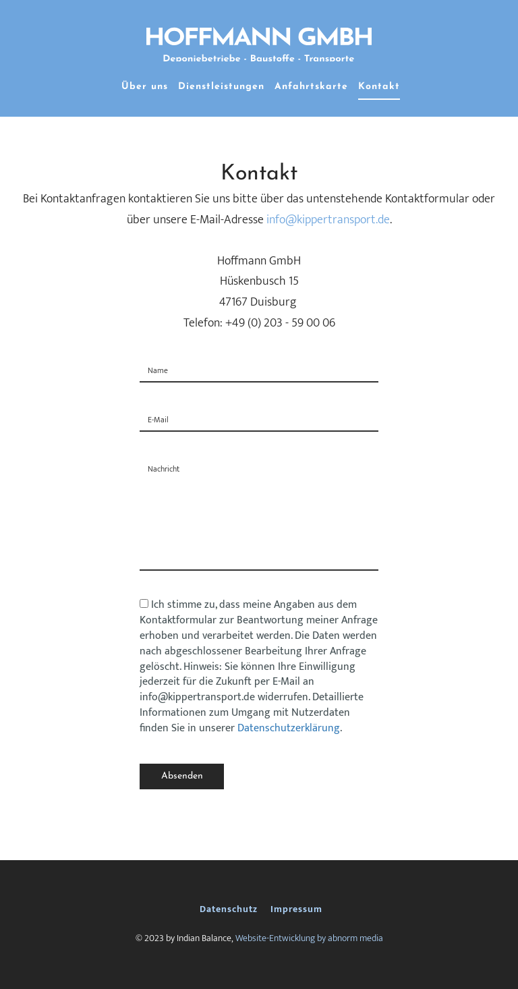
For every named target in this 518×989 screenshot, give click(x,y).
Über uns (144, 87)
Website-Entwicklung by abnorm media (309, 938)
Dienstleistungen (221, 87)
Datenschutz (229, 909)
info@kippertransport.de (328, 220)
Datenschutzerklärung (288, 728)
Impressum (296, 909)
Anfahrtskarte (311, 87)
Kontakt (379, 87)
